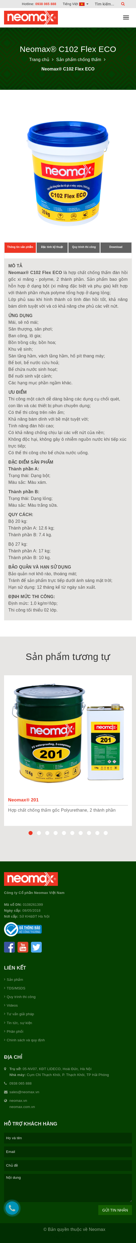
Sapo (82, 1236)
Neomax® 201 (23, 799)
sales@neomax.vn (24, 1092)
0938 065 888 (44, 4)
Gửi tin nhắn (115, 1210)
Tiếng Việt (75, 4)
